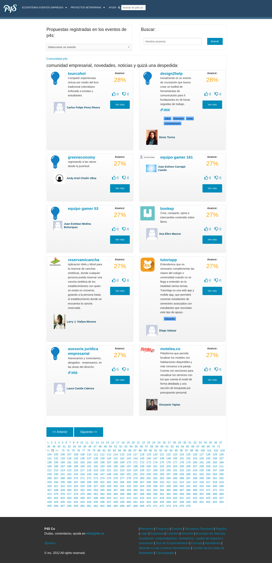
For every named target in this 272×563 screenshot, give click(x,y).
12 (92, 442)
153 (195, 458)
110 (89, 454)
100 (203, 450)
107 (69, 454)
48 (100, 446)
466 (122, 505)
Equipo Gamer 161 (176, 157)
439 (122, 501)
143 (129, 458)
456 (56, 505)
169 (122, 462)
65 (187, 446)
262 (202, 474)
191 (89, 466)
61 (167, 446)
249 (115, 474)
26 (164, 442)
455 (49, 505)
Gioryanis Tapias (169, 404)
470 (148, 505)
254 (148, 474)
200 (148, 466)
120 (155, 454)
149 (169, 458)
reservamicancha (83, 260)
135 (76, 458)
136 (82, 458)
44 (79, 446)
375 (56, 494)
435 (96, 501)
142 (122, 458)
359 (129, 490)
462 (96, 505)
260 (188, 474)
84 (119, 450)
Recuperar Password (199, 528)
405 (76, 497)
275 (109, 478)
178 (182, 462)
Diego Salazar (167, 330)
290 (208, 478)
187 (63, 466)
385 (122, 494)
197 (129, 466)
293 (49, 482)
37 (221, 442)
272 (89, 478)
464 (109, 505)
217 (82, 470)
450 (195, 501)
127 (202, 454)
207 (195, 466)
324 (76, 486)
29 (179, 442)
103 (222, 450)
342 (195, 486)
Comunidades (165, 553)
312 (175, 482)
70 (213, 446)
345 (215, 486)
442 (142, 501)
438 (115, 501)
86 (130, 450)
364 (162, 490)
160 (63, 462)
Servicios (187, 533)
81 (104, 450)
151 (182, 458)
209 (208, 466)
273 (96, 478)
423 (195, 497)
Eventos (44, 7)
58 (151, 446)
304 (122, 482)
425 (208, 497)
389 (148, 494)
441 (135, 501)
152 (188, 458)
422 (188, 497)
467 (129, 505)
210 (215, 466)
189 (76, 466)
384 (115, 494)
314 (188, 482)
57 (146, 446)
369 (195, 490)
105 (56, 454)
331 (122, 486)
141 (115, 458)
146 (148, 458)
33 (200, 442)
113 (109, 454)
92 (160, 450)
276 (115, 478)
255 (155, 474)
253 (142, 474)
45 (85, 446)
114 (115, 454)
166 (102, 462)
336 (155, 486)
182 (208, 462)
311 (169, 482)
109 (82, 454)
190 (82, 466)
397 (202, 494)
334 (142, 486)
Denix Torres (167, 137)
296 (69, 482)
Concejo (197, 543)
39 (54, 446)
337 (162, 486)
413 (129, 497)
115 (122, 454)
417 (155, 497)
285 (175, 478)
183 (215, 462)
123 (175, 454)
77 (83, 450)
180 (195, 462)
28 (174, 442)
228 (155, 470)
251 (129, 474)
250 (122, 474)
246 (96, 474)
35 (210, 442)
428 (49, 501)
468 (135, 505)
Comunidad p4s (57, 58)
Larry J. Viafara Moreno (81, 321)
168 (115, 462)
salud (167, 118)
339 (175, 486)
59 (157, 446)
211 (221, 466)
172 (142, 462)
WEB (165, 109)
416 (148, 497)
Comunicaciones (172, 123)
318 (215, 482)
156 (215, 458)
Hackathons (213, 543)
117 (135, 454)
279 (135, 478)
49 (105, 446)
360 (135, 490)
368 (188, 490)
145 (142, 458)
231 (175, 470)
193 (102, 466)
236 (208, 470)
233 (188, 470)
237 (215, 470)
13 (97, 442)
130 (221, 454)
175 (162, 462)
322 (63, 486)
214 (63, 470)
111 (96, 454)
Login (145, 533)
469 (142, 505)
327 (96, 486)
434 (89, 501)
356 (109, 490)
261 (195, 474)
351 (76, 490)
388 (142, 494)
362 (148, 490)
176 (169, 462)
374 (49, 494)
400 (221, 494)
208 (202, 466)
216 (76, 470)
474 (175, 505)
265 (221, 474)
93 (166, 450)
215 (69, 470)
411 (115, 497)
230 (169, 470)
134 (69, 458)
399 (215, 494)
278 (129, 478)
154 (202, 458)
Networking (93, 7)
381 (96, 494)
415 (142, 497)
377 (69, 494)
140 (109, 458)
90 (150, 450)
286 (182, 478)
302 (109, 482)
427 (221, 497)
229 (162, 470)
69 (208, 446)
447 (175, 501)
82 (109, 450)
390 (155, 494)
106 (63, 454)
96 (181, 450)
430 (63, 501)
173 (148, 462)
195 (115, 466)
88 (140, 450)
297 (76, 482)
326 (89, 486)
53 (126, 446)
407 (89, 497)
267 (56, 478)
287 (188, 478)
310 (162, 482)
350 (69, 490)
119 (148, 454)
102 (216, 450)
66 (193, 446)
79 (94, 450)
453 (215, 501)
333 (135, 486)
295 (63, 482)
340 (182, 486)
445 (162, 501)
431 (69, 501)
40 (59, 446)
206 (188, 466)
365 (169, 490)
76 (78, 450)
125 (188, 454)
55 (136, 446)
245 (89, 474)
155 (208, 458)
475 (182, 505)
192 (96, 466)
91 (155, 450)
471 (155, 505)
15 (107, 442)
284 (169, 478)
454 (221, 501)
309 (155, 482)
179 (188, 462)
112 (102, 454)
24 (154, 442)
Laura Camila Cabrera (80, 388)
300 (96, 482)
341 (188, 486)
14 (102, 442)
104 (49, 454)
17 (118, 442)
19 (128, 442)
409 (102, 497)
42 (69, 446)
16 (112, 442)
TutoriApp (168, 260)
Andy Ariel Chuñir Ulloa (81, 178)
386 (129, 494)
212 (49, 470)
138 (96, 458)
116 (129, 454)
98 (191, 450)
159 (56, 462)
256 (162, 474)
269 (69, 478)
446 (169, 501)
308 (148, 482)
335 (148, 486)
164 (89, 462)
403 (63, 497)
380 (89, 494)
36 (215, 442)
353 (89, 490)
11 (87, 442)
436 (102, 501)
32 (195, 442)
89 (145, 450)
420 (175, 497)
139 (102, 458)
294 (56, 482)
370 (202, 490)
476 (188, 505)
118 (142, 454)
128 (208, 454)
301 (102, 482)
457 (63, 505)
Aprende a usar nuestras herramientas (165, 548)
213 (56, 470)
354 (96, 490)
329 (109, 486)
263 (208, 474)
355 (102, 490)
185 (49, 466)
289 (202, 478)
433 (82, 501)
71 (218, 446)
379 (82, 494)
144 (135, 458)
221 (109, 470)
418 (162, 497)
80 (99, 450)
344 (208, 486)
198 (135, 466)
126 (195, 454)
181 (202, 462)
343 (202, 486)
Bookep (167, 208)
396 (195, 494)
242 (69, 474)
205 (182, 466)
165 (96, 462)
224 (129, 470)
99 (197, 450)
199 (142, 466)
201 (155, 466)
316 (202, 482)
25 (159, 442)
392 (169, 494)
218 (89, 470)
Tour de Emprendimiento (172, 543)
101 (209, 450)
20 (133, 442)
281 (148, 478)
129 (215, 454)
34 (205, 442)
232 (182, 470)
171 (135, 462)
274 (102, 478)
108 (76, 454)
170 (129, 462)
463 (102, 505)
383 (109, 494)
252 (135, 474)
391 (162, 494)
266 (49, 478)
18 (123, 442)
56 (141, 446)
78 (89, 450)
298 (82, 482)
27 (169, 442)
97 (186, 450)
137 (89, 458)
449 (188, 501)
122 (169, 454)
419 (169, 497)
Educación (178, 118)
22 (143, 442)
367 (182, 490)
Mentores (147, 528)
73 (63, 450)
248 (109, 474)
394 (182, 494)
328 (102, 486)
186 (56, 466)
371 (208, 490)
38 (48, 446)
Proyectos (78, 7)
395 (188, 494)
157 (221, 458)
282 (155, 478)
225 (135, 470)
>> (58, 450)
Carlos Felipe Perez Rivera (83, 107)
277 (122, 478)
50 (110, 446)
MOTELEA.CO (170, 349)
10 (82, 442)
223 (122, 470)
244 (82, 474)
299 (89, 482)
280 (142, 478)
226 (142, 470)
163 (82, 462)
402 (56, 497)
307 (142, 482)
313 (182, 482)
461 (89, 505)
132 (56, 458)
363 (155, 490)
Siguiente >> (88, 431)
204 (175, 466)
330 (115, 486)
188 (69, 466)
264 (215, 474)
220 (102, 470)
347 (49, 490)
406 (82, 497)
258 (175, 474)
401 (49, 497)
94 (171, 450)
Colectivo (173, 533)
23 (148, 442)
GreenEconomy (81, 157)
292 (221, 478)
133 (63, 458)
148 (162, 458)
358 (122, 490)
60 (162, 446)
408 (96, 497)
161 (69, 462)
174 (155, 462)
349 (63, 490)
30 (184, 442)
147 (155, 458)
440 (129, 501)
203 (169, 466)
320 (49, 486)
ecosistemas (30, 7)
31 (190, 442)
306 (135, 482)
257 (169, 474)
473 (169, 505)
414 (135, 497)
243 (76, 474)
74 (68, 450)
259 (182, 474)
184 (221, 462)
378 (76, 494)
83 (114, 450)
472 (162, 505)
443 (148, 501)
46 (90, 446)
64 (182, 446)
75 (73, 450)
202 (162, 466)
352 (82, 490)
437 (109, 501)
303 (115, 482)
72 (52, 450)
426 (215, 497)
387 (135, 494)
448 (182, 501)
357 (115, 490)
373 (221, 490)
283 (162, 478)
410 (109, 497)
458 (69, 505)
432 (76, 501)
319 (221, 482)
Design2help (171, 73)
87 (135, 450)
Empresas (57, 7)
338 (169, 486)
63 (177, 446)
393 (175, 494)
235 (202, 470)
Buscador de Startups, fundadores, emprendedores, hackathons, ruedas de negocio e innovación (182, 538)
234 (195, 470)
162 (76, 462)
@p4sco (50, 543)
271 (82, 478)
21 (138, 442)
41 (64, 446)
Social (190, 118)
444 (155, 501)
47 (95, 446)
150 (175, 458)
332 (129, 486)
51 (115, 446)
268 (63, 478)
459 (76, 505)
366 (175, 490)
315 (195, 482)
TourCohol (77, 73)
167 (109, 462)
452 (208, 501)
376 (63, 494)
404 (69, 497)
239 (49, 474)
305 (129, 482)
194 (109, 466)
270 (76, 478)
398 (208, 494)
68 (203, 446)
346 (221, 486)
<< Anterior (60, 431)
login (263, 8)
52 (121, 446)
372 (215, 490)
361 (142, 490)
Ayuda (112, 7)
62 (172, 446)
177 (175, 462)
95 (176, 450)
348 (56, 490)
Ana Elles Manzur (170, 233)
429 (56, 501)
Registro (221, 528)
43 (74, 446)
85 (125, 450)
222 (115, 470)
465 (115, 505)
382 (102, 494)
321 (56, 486)
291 (215, 478)
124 (182, 454)
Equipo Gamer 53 (83, 208)
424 (202, 497)
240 (56, 474)
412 (122, 497)
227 (148, 470)
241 (63, 474)
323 (69, 486)
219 (96, 470)
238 (221, 470)
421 (182, 497)
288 (195, 478)
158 (49, 462)
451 (202, 501)
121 (162, 454)
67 (198, 446)
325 (82, 486)
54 (131, 446)
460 (82, 505)
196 (122, 466)
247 (102, 474)
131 (49, 458)
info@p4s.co (95, 533)
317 (208, 482)
